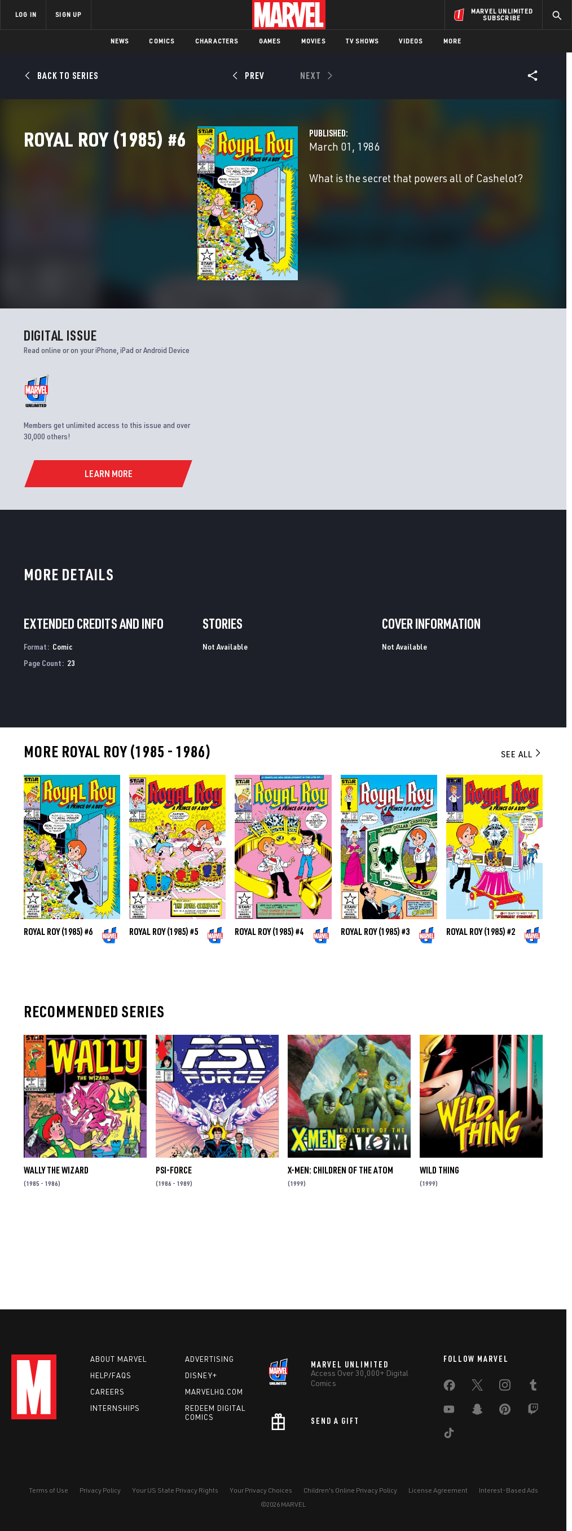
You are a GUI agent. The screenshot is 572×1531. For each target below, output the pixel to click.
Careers (107, 1391)
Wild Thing (439, 1250)
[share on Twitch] (533, 1411)
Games (270, 41)
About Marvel (118, 1359)
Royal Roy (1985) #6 (58, 1012)
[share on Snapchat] (477, 1411)
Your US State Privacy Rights (175, 1490)
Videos (411, 41)
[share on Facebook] (449, 1387)
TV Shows (362, 41)
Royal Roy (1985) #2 (480, 1012)
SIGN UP (68, 14)
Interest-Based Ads (508, 1490)
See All (522, 834)
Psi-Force (174, 1250)
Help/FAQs (110, 1375)
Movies (313, 41)
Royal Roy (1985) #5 (163, 1012)
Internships (115, 1408)
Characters (217, 41)
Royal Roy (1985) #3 (375, 1012)
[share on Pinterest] (505, 1411)
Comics (161, 41)
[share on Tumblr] (533, 1387)
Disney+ (201, 1375)
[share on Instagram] (505, 1387)
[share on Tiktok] (449, 1435)
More (452, 41)
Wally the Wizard (56, 1250)
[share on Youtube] (449, 1411)
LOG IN (26, 14)
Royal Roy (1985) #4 (269, 1012)
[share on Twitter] (477, 1387)
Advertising (209, 1359)
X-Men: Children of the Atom (340, 1250)
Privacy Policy (100, 1490)
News (120, 41)
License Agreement (438, 1490)
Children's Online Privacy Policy (350, 1490)
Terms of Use (48, 1490)
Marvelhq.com (214, 1391)
